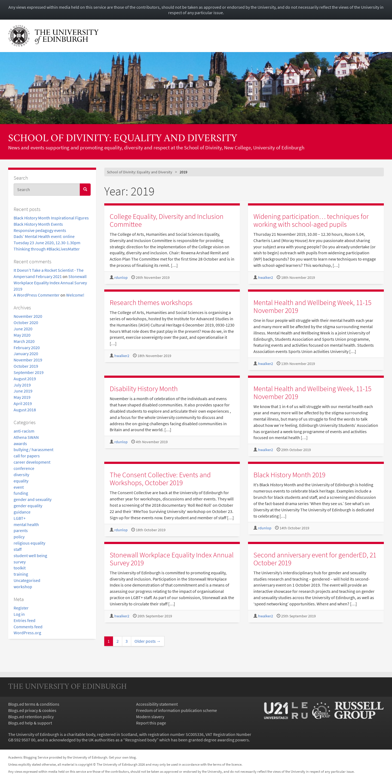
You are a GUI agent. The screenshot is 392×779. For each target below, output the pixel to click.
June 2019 (23, 391)
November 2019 (28, 360)
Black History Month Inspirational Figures (51, 218)
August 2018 (25, 409)
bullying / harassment (33, 449)
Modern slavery (150, 716)
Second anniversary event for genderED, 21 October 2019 (314, 558)
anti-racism (24, 431)
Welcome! (75, 295)
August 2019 (25, 378)
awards (20, 443)
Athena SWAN (26, 437)
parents (21, 530)
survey (20, 561)
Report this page (151, 723)
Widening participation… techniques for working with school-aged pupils (311, 220)
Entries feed (24, 620)
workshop (23, 586)
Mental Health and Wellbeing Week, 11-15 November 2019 (312, 306)
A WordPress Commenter (37, 295)
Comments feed (28, 626)
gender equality (28, 505)
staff (18, 549)
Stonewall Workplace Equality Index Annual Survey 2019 (50, 283)
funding (21, 493)
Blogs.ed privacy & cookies (32, 710)
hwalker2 (265, 277)
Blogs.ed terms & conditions (33, 704)
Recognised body (141, 739)
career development (32, 462)
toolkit (20, 567)
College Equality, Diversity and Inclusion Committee (166, 220)
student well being (30, 555)
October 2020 (26, 322)
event (19, 487)
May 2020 (22, 335)
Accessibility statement (157, 704)
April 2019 (23, 403)
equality (21, 481)
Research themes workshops (151, 302)
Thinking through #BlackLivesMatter (47, 249)
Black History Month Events (38, 224)
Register (21, 608)
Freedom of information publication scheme (176, 710)
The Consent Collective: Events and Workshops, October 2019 (160, 478)
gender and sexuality (32, 499)
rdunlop (121, 277)
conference (24, 468)
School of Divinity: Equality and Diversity (122, 139)
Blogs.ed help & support (30, 723)
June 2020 (23, 328)
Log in (19, 614)
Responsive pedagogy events (40, 230)
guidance (22, 512)
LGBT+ (20, 518)
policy (19, 536)
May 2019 (22, 397)
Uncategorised (27, 580)
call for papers (27, 455)
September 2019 (29, 372)
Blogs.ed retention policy (31, 716)
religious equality (29, 543)
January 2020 (26, 353)
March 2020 (24, 341)
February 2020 (27, 347)
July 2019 (22, 385)
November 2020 (28, 316)
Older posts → (147, 641)
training (21, 574)
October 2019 (26, 366)
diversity (21, 474)
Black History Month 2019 (289, 474)
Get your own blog (122, 757)
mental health (26, 524)
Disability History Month (144, 388)
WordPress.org (27, 632)
